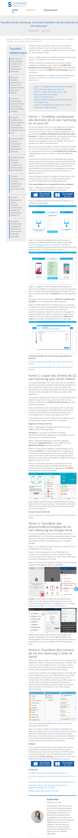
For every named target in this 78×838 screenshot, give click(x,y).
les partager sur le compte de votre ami (50, 606)
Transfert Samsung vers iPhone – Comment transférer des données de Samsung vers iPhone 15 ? (16, 206)
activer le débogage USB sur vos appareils (45, 245)
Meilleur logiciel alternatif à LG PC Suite (43, 791)
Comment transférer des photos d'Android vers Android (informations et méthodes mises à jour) (18, 125)
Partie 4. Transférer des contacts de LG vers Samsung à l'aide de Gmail (52, 106)
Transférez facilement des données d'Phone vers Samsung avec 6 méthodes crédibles (17, 105)
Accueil (9, 39)
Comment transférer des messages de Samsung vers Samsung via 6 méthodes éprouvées (16, 229)
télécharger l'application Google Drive (58, 546)
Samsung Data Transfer (38, 132)
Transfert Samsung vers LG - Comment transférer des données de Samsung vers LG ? (18, 184)
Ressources (30, 10)
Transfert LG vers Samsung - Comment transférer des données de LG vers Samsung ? (17, 163)
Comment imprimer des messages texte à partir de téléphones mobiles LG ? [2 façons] (48, 786)
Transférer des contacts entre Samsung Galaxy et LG (49, 773)
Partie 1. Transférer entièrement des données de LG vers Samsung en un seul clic (53, 87)
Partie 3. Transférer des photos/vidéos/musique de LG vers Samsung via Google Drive (53, 99)
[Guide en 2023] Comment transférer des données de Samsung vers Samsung (17, 145)
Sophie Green (33, 31)
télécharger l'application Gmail (54, 731)
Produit (15, 10)
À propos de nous (50, 10)
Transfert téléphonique (33, 39)
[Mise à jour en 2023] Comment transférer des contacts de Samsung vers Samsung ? (17, 65)
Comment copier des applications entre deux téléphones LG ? (52, 782)
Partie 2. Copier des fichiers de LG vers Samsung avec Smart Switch (50, 93)
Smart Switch (51, 383)
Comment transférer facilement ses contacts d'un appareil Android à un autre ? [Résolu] (17, 85)
